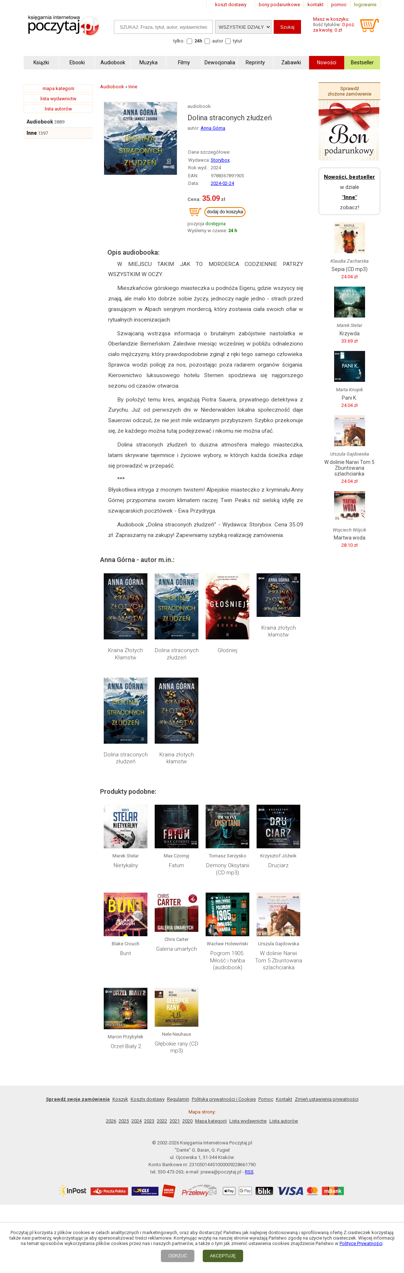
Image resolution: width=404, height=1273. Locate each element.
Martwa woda (349, 538)
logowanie (365, 4)
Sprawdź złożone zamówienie (349, 91)
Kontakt (284, 1099)
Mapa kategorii (211, 1121)
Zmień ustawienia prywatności (327, 1099)
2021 (175, 1121)
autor (217, 41)
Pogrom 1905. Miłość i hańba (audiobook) (227, 960)
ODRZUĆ (177, 1255)
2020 (187, 1121)
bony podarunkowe (279, 4)
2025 (124, 1121)
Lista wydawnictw (248, 1121)
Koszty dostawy (148, 1099)
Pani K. (349, 398)
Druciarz (278, 865)
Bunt (125, 953)
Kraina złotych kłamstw (278, 631)
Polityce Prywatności (361, 1243)
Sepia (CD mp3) (350, 269)
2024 (136, 1121)
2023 (149, 1121)
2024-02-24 (222, 183)
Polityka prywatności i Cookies (224, 1099)
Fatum (176, 865)
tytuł (237, 41)
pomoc (338, 4)
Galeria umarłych (176, 949)
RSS (249, 1172)
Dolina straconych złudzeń (177, 654)
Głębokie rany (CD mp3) (176, 1047)
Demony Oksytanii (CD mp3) (227, 869)
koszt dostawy (230, 4)
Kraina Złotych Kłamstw (125, 654)
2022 (162, 1121)
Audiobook (40, 122)
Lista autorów (283, 1121)
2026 (111, 1121)
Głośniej (227, 650)
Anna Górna (213, 128)
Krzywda (350, 333)
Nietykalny (126, 865)
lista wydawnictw (58, 98)
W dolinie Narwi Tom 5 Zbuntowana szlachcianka (278, 960)
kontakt (316, 4)
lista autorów (58, 109)
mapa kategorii (58, 88)
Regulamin (178, 1099)
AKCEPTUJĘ (223, 1255)
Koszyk (120, 1099)
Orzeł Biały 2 (126, 1046)
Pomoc (265, 1099)
